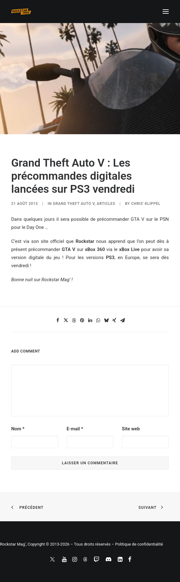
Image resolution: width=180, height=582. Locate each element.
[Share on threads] (74, 320)
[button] (165, 11)
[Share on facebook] (57, 320)
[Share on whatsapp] (98, 320)
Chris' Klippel (145, 203)
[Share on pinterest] (82, 320)
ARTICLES (106, 203)
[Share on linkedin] (90, 320)
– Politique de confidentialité (137, 544)
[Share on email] (122, 320)
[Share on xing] (114, 320)
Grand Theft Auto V (74, 203)
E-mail (75, 429)
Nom (18, 429)
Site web (131, 429)
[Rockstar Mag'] (21, 11)
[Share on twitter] (65, 320)
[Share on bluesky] (106, 320)
